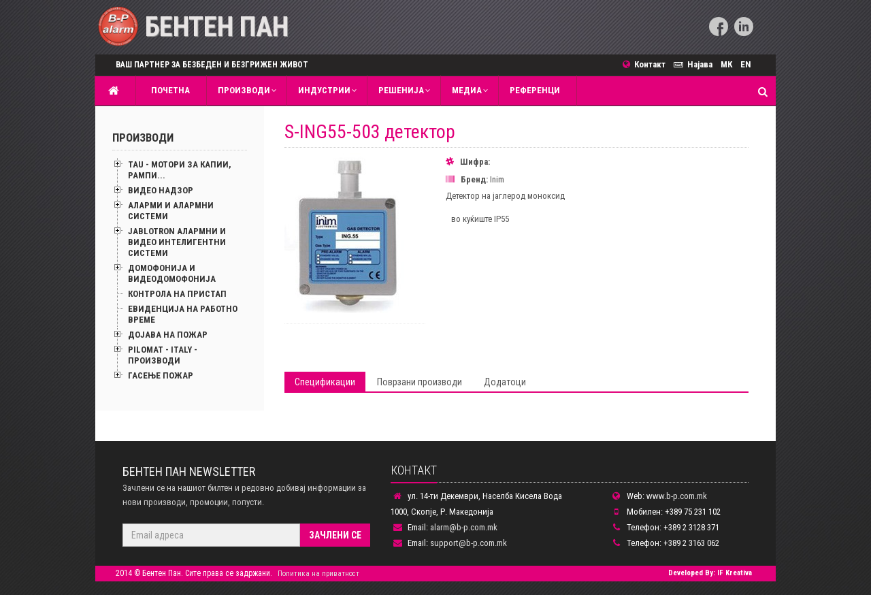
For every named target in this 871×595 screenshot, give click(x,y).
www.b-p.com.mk (676, 496)
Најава (695, 64)
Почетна (168, 90)
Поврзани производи (419, 381)
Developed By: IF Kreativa (710, 572)
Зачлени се (335, 535)
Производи (244, 90)
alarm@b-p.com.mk (463, 527)
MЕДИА (467, 90)
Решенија (401, 90)
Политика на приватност (318, 573)
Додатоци (505, 381)
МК (726, 64)
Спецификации (325, 381)
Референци (535, 90)
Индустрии (324, 90)
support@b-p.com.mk (468, 543)
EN (745, 64)
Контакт (648, 64)
